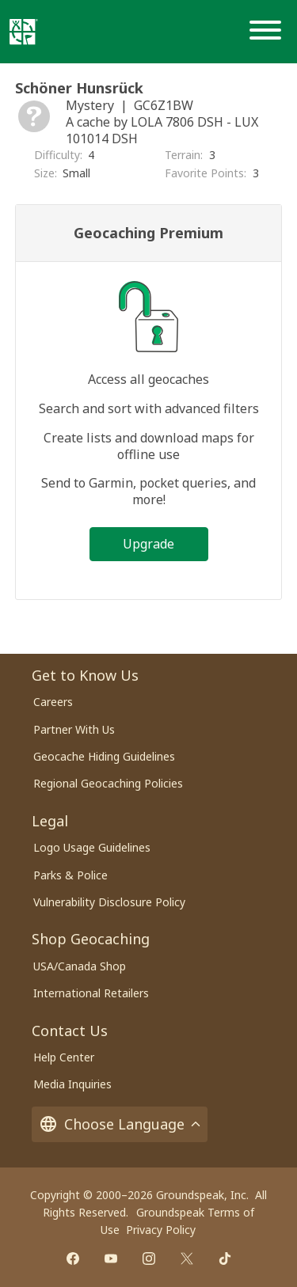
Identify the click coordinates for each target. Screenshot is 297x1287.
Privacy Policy (161, 1229)
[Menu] (268, 32)
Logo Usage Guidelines (91, 847)
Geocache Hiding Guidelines (104, 756)
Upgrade (148, 543)
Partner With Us (74, 729)
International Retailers (91, 992)
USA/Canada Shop (79, 966)
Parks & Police (70, 875)
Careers (53, 701)
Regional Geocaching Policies (108, 783)
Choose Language (119, 1124)
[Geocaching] (24, 31)
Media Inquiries (72, 1083)
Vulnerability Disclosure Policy (109, 901)
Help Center (63, 1057)
